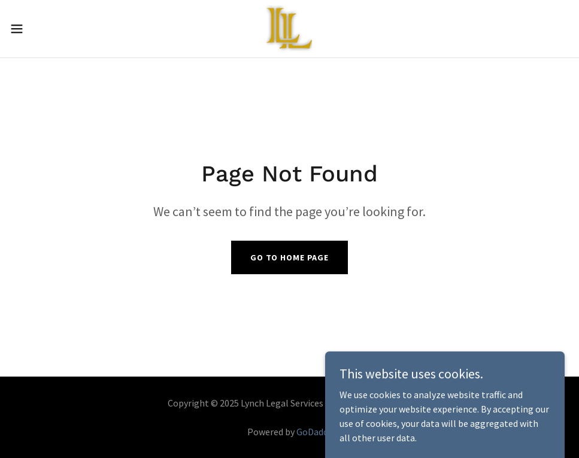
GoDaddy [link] (314, 432)
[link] (289, 29)
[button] (47, 29)
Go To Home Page (289, 257)
